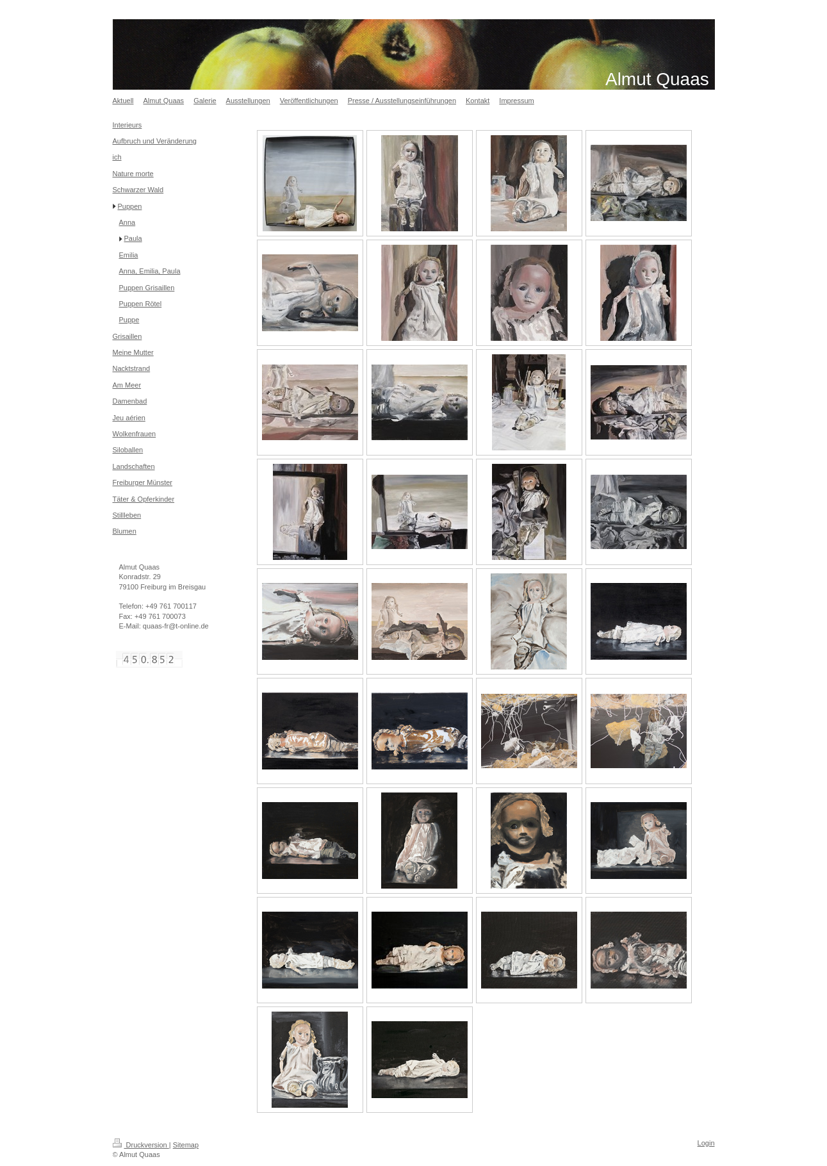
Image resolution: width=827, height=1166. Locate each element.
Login (706, 1143)
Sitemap (186, 1145)
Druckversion (141, 1145)
